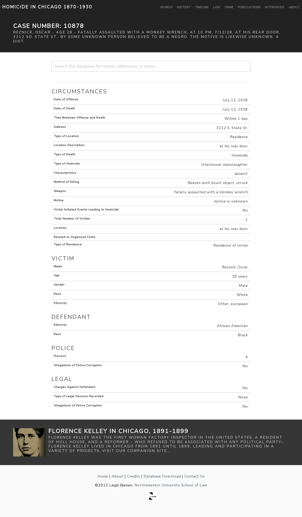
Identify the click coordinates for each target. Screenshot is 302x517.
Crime (229, 7)
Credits (133, 476)
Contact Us (194, 476)
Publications (249, 7)
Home (102, 476)
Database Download (162, 476)
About (294, 7)
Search (166, 7)
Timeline (202, 7)
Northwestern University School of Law (170, 485)
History (184, 7)
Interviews (274, 7)
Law (216, 7)
